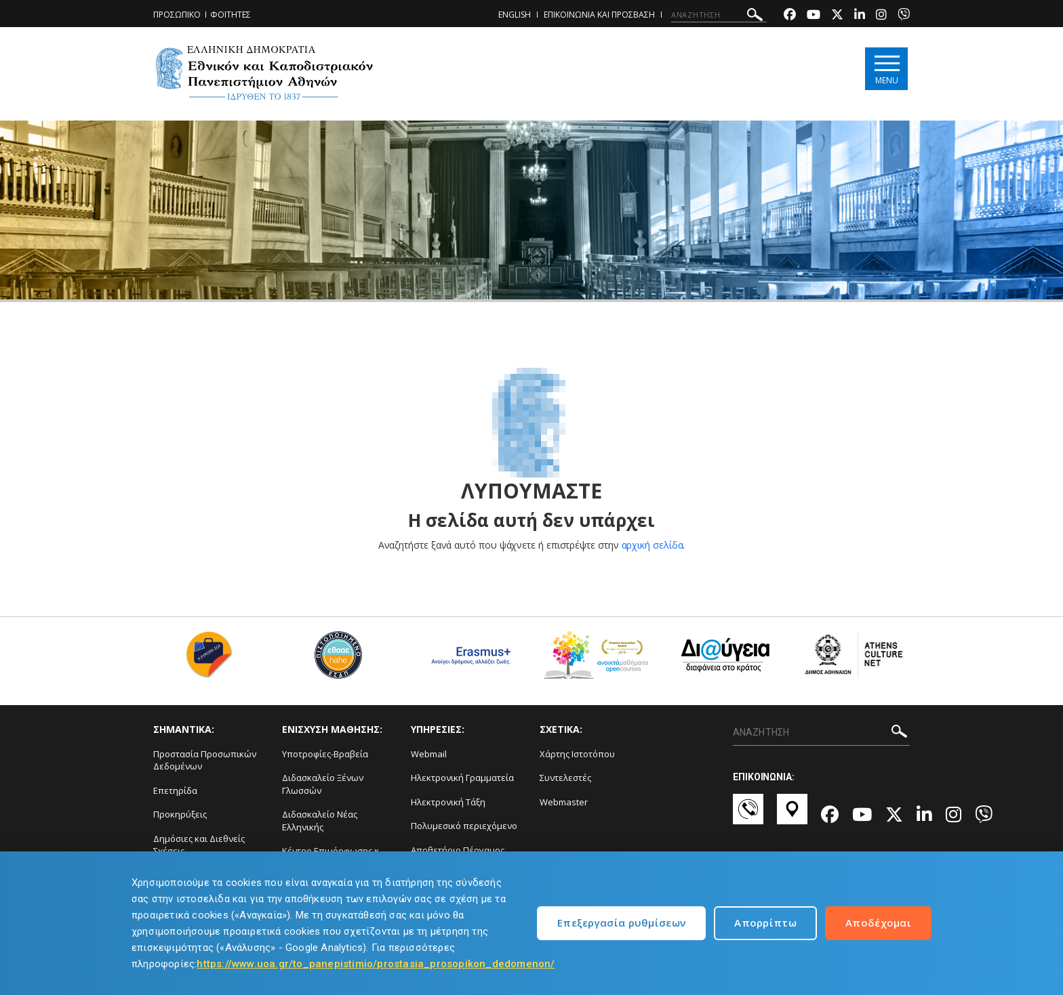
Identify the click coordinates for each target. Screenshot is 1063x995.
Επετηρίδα (175, 790)
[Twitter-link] (837, 16)
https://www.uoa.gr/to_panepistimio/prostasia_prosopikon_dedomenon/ (376, 964)
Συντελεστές (565, 777)
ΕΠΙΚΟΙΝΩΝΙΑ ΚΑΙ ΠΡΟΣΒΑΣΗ (599, 14)
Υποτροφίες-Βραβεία (325, 754)
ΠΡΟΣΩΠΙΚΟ (177, 14)
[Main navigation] (886, 68)
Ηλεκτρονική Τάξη (448, 802)
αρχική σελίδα (652, 544)
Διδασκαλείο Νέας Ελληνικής (319, 820)
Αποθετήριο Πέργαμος (457, 850)
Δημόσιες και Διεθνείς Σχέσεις (199, 845)
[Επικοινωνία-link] (748, 815)
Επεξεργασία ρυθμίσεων (621, 922)
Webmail (429, 754)
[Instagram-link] (881, 16)
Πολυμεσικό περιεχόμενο (464, 826)
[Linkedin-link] (859, 16)
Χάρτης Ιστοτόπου (577, 754)
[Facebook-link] (790, 16)
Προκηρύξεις (180, 814)
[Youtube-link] (813, 16)
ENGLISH (514, 14)
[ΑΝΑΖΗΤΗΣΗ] (719, 14)
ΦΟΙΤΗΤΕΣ (230, 14)
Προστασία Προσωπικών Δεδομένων (204, 760)
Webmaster (564, 802)
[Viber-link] (904, 16)
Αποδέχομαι (878, 922)
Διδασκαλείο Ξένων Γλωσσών (322, 784)
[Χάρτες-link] (792, 815)
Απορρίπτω (765, 922)
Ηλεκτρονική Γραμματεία (462, 777)
